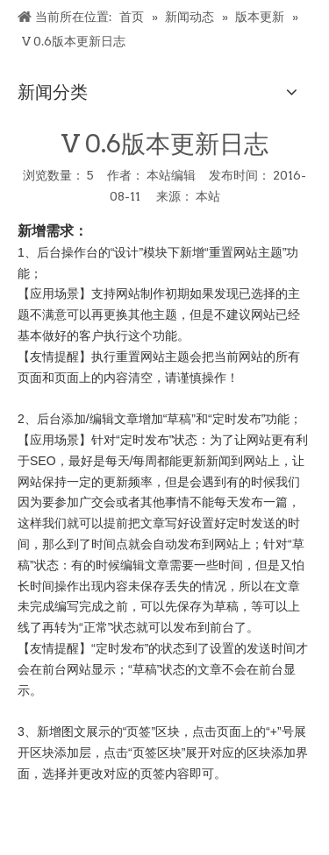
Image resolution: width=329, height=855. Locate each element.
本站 (208, 196)
